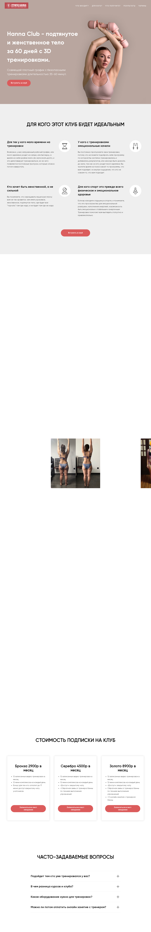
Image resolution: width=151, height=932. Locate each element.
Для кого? (97, 6)
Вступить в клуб (19, 83)
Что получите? (113, 6)
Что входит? (82, 6)
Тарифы (142, 6)
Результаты (129, 6)
